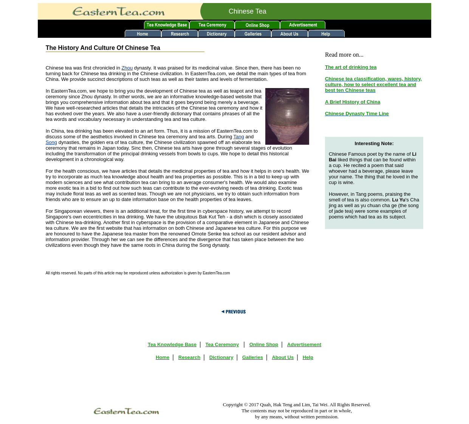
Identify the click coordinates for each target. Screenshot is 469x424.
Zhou (127, 68)
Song (51, 142)
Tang (239, 136)
